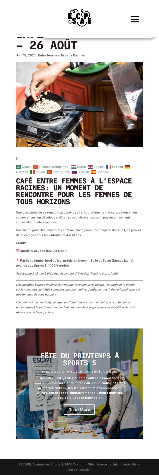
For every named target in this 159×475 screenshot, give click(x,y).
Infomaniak (121, 464)
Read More (79, 409)
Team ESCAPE (55, 371)
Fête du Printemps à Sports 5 (79, 359)
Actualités (91, 371)
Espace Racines (73, 55)
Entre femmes (48, 55)
